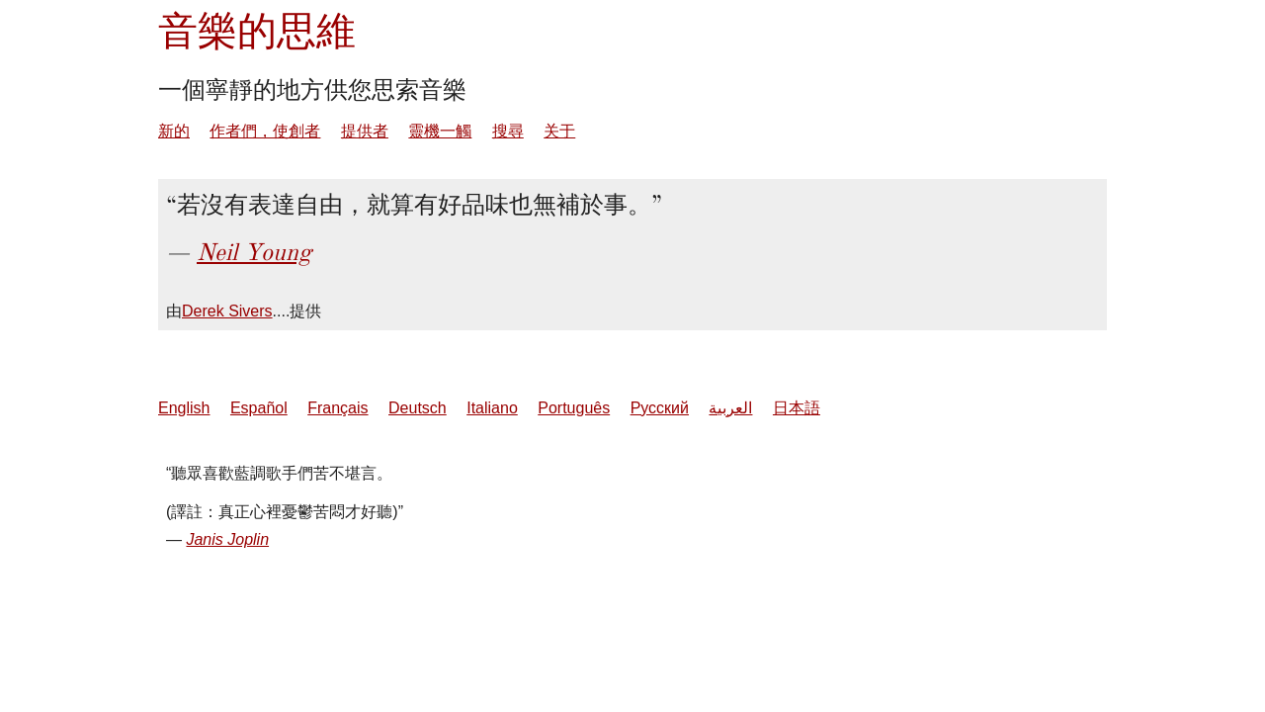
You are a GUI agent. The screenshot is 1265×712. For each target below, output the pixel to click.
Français (337, 408)
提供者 (364, 131)
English (184, 408)
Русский (660, 408)
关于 (559, 131)
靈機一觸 (439, 131)
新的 (174, 131)
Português (574, 408)
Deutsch (417, 408)
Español (259, 408)
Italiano (492, 408)
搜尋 (508, 131)
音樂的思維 (257, 31)
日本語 (796, 408)
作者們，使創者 (265, 131)
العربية (730, 408)
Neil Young (254, 252)
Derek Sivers (227, 311)
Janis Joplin (227, 539)
